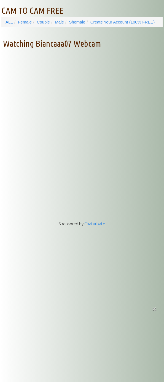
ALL (9, 22)
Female (25, 22)
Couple (43, 22)
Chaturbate (94, 223)
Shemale (77, 22)
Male (59, 22)
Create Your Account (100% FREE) (122, 22)
